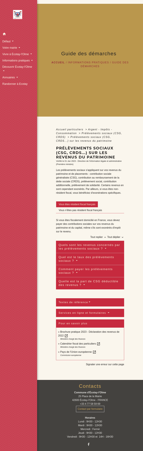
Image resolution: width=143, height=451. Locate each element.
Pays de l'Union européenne (78, 352)
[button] (18, 34)
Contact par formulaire (90, 409)
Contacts (90, 386)
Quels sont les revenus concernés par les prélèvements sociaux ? (89, 246)
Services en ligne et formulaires (83, 312)
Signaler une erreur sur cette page (105, 364)
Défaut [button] (6, 41)
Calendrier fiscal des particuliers (80, 343)
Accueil (58, 62)
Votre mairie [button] (10, 47)
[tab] (77, 204)
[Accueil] (18, 15)
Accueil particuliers (70, 129)
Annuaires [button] (9, 77)
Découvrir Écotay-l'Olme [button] (17, 66)
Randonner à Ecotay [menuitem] (15, 83)
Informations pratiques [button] (16, 60)
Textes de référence (73, 302)
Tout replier (98, 237)
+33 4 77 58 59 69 (90, 404)
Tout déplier (115, 237)
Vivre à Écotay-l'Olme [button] (16, 54)
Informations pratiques (88, 62)
